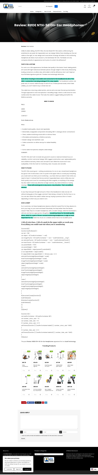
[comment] (49, 423)
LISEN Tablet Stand (70, 366)
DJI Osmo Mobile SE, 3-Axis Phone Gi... (37, 391)
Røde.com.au (29, 120)
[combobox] (49, 455)
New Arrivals (47, 11)
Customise (9, 469)
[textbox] (49, 455)
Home (31, 11)
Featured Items (57, 11)
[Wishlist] (89, 6)
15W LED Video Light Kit (36, 366)
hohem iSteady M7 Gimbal (60, 390)
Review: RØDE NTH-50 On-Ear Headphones (40, 341)
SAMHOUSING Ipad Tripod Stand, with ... (59, 367)
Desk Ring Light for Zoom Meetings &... (48, 367)
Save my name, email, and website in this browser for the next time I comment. (42, 436)
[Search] (56, 6)
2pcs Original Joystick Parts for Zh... (49, 391)
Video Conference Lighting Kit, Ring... (26, 367)
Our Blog (65, 11)
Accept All (27, 469)
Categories (38, 11)
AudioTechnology (70, 341)
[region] (18, 464)
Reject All (18, 469)
